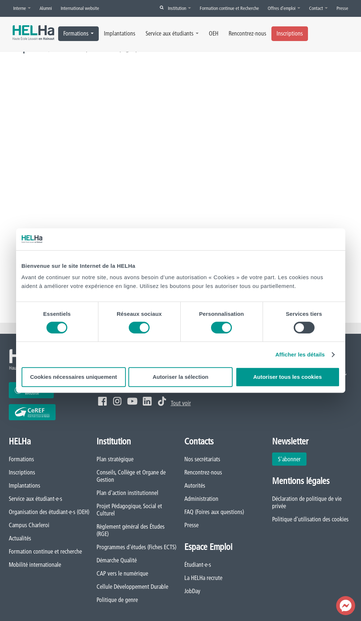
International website (80, 8)
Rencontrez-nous (247, 33)
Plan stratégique (115, 459)
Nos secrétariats (202, 459)
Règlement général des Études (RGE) (131, 530)
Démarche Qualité (117, 560)
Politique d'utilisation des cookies (310, 519)
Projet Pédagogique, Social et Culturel (129, 509)
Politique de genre (117, 599)
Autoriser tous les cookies (287, 377)
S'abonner (289, 459)
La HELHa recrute (203, 577)
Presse (342, 8)
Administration (201, 498)
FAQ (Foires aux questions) (214, 511)
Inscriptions (290, 33)
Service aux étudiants (172, 33)
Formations (78, 33)
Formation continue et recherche (45, 551)
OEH (213, 33)
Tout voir (181, 403)
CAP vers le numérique (122, 573)
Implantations (119, 33)
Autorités (194, 485)
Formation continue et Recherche (229, 8)
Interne (22, 8)
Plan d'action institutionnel (127, 492)
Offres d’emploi (284, 8)
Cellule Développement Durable (132, 586)
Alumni (46, 8)
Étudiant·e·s (197, 564)
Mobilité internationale (35, 564)
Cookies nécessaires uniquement (73, 377)
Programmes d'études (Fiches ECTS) (136, 547)
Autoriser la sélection (180, 377)
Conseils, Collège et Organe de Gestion (131, 476)
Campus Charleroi (29, 525)
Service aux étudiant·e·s (35, 498)
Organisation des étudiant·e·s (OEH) (49, 511)
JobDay (192, 591)
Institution (179, 8)
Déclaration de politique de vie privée (307, 502)
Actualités (20, 538)
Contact (318, 8)
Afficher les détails (300, 354)
